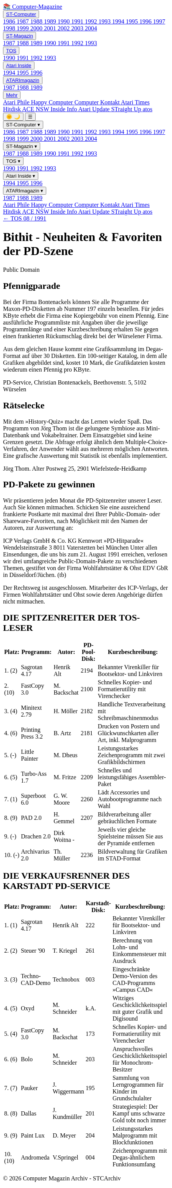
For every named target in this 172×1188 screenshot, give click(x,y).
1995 (132, 21)
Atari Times (135, 102)
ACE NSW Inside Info (50, 109)
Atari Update (94, 109)
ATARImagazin (22, 80)
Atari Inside (18, 65)
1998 (10, 28)
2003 (78, 28)
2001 (51, 28)
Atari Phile (17, 102)
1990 (64, 21)
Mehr (11, 95)
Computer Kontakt (97, 102)
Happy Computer (53, 102)
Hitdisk (12, 109)
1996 (146, 21)
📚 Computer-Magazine (32, 6)
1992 (92, 21)
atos (147, 109)
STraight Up (126, 109)
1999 (23, 28)
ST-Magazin (19, 36)
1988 (37, 21)
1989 (51, 21)
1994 (119, 21)
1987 (23, 21)
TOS (11, 51)
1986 (10, 21)
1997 (159, 21)
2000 (37, 28)
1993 (105, 21)
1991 (78, 21)
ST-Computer (21, 14)
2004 (91, 28)
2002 (64, 28)
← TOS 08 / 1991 (24, 218)
